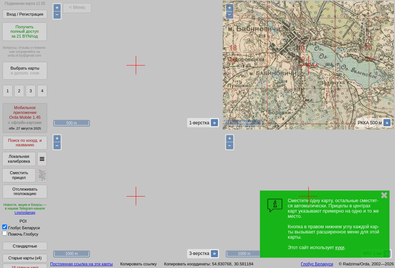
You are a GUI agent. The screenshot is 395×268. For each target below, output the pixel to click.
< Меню (77, 7)
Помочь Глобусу (20, 234)
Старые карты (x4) (24, 258)
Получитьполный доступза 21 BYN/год (24, 31)
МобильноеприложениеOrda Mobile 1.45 (25, 117)
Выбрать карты (24, 70)
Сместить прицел (19, 175)
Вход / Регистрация (25, 14)
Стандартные (25, 246)
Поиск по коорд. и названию (25, 142)
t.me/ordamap (25, 212)
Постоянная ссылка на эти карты (81, 264)
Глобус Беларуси (21, 228)
